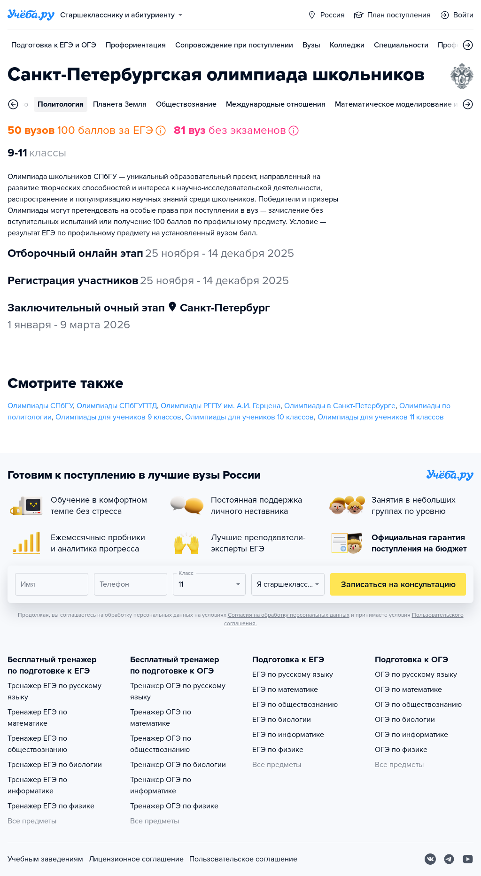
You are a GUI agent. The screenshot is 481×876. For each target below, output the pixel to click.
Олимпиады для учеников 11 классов (381, 417)
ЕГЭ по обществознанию (295, 704)
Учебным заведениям (45, 859)
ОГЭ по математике (408, 689)
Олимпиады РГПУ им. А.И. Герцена (220, 406)
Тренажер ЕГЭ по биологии (55, 764)
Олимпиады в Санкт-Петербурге (340, 406)
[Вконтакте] (430, 859)
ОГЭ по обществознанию (418, 704)
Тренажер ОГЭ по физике (174, 806)
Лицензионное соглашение (136, 859)
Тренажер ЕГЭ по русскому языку (54, 691)
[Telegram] (449, 859)
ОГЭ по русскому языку (416, 674)
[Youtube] (467, 859)
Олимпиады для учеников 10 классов (249, 417)
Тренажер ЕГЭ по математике (37, 717)
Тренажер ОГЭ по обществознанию (160, 744)
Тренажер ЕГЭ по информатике (37, 785)
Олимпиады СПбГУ (40, 406)
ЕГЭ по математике (285, 689)
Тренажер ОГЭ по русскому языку (177, 691)
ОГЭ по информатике (411, 734)
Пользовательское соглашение (243, 859)
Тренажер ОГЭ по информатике (160, 785)
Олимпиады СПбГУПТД (117, 406)
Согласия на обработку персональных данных (288, 615)
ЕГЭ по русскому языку (292, 674)
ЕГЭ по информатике (288, 734)
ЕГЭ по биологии (281, 719)
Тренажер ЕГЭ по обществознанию (37, 744)
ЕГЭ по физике (277, 749)
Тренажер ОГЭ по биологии (178, 764)
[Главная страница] (31, 15)
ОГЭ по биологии (405, 719)
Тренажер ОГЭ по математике (160, 717)
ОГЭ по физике (401, 749)
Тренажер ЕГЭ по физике (51, 806)
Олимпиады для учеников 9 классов (118, 417)
